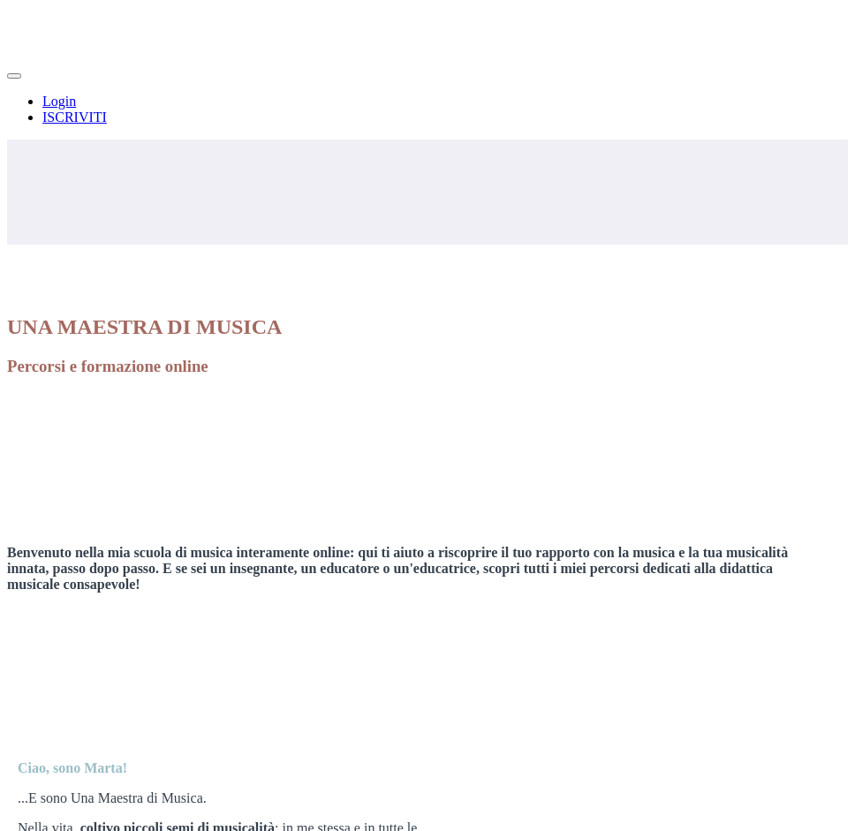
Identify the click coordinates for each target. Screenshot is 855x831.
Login (59, 101)
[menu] (427, 109)
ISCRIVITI (74, 117)
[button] (14, 76)
